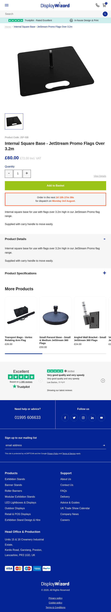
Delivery (65, 496)
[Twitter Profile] (74, 417)
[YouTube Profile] (101, 417)
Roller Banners (13, 490)
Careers (65, 520)
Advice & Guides (70, 502)
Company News (69, 514)
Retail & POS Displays (18, 514)
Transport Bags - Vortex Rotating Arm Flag (18, 339)
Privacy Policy (52, 453)
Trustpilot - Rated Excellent (30, 20)
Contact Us (66, 485)
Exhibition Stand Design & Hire (22, 520)
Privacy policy (55, 598)
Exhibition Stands (15, 479)
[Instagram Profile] (83, 417)
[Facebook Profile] (65, 417)
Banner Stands (13, 485)
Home (8, 27)
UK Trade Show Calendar (75, 508)
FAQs (63, 490)
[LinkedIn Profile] (92, 417)
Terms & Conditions (55, 607)
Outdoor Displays (15, 508)
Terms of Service (69, 453)
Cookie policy (55, 602)
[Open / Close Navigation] (10, 5)
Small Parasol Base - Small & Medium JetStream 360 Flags (55, 340)
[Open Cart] (104, 5)
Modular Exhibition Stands (20, 496)
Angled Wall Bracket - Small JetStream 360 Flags (90, 339)
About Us (65, 479)
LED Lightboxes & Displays (20, 502)
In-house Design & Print (84, 20)
